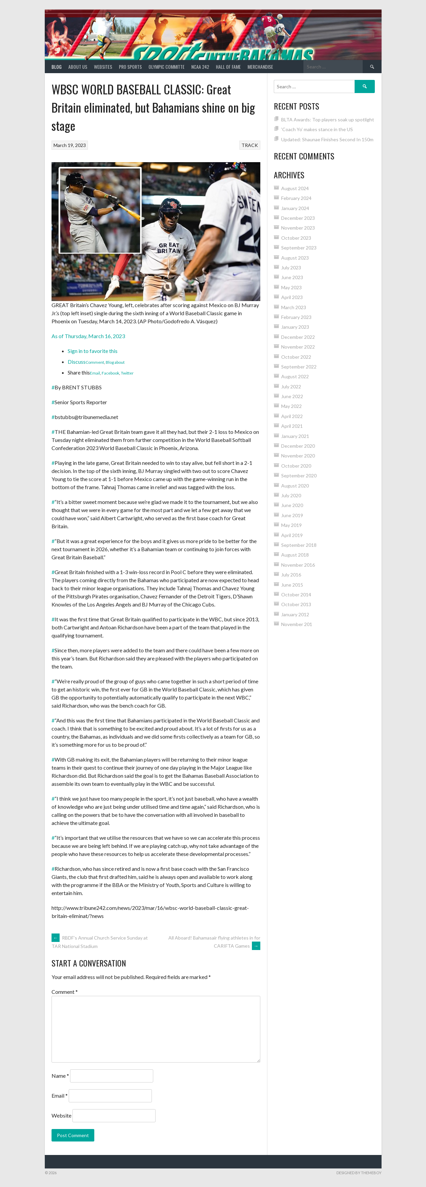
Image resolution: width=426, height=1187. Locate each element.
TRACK (249, 145)
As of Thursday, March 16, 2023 (88, 336)
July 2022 (291, 386)
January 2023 (295, 327)
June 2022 (292, 396)
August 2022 (295, 376)
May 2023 (291, 287)
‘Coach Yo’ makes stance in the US (317, 129)
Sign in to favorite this (93, 351)
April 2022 (292, 416)
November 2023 (298, 228)
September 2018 (299, 545)
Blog (57, 66)
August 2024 (295, 188)
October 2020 (296, 466)
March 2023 (293, 307)
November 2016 (298, 565)
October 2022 (296, 357)
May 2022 (291, 406)
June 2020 (292, 505)
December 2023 (298, 218)
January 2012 (295, 614)
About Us (77, 66)
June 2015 (292, 585)
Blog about (115, 362)
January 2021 (295, 436)
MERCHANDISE (260, 66)
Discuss (77, 361)
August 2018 (295, 555)
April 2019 (292, 535)
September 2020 (299, 475)
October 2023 (296, 238)
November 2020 (298, 455)
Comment (95, 362)
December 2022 (298, 337)
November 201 (296, 624)
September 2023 (299, 247)
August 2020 (295, 485)
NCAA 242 (200, 66)
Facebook (110, 373)
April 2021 (292, 426)
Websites (103, 66)
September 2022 (299, 366)
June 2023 (292, 277)
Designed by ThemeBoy (359, 1172)
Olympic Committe (167, 66)
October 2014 (296, 594)
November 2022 (298, 347)
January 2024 (295, 208)
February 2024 (296, 198)
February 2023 (296, 317)
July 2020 (291, 495)
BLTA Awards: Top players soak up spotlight (327, 119)
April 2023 (292, 297)
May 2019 (291, 525)
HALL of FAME (228, 66)
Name (60, 1075)
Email (95, 373)
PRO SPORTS (130, 66)
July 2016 (291, 574)
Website (61, 1115)
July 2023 (291, 267)
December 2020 (298, 446)
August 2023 (295, 258)
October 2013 (296, 604)
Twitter (127, 373)
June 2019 (292, 515)
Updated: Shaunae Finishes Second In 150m (327, 139)
